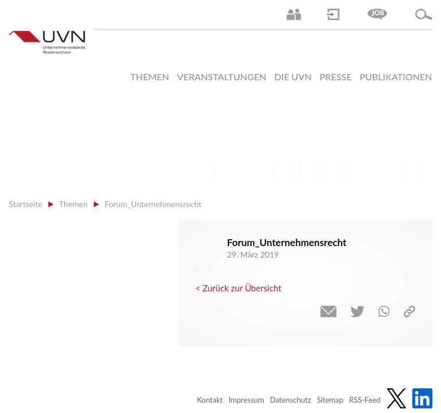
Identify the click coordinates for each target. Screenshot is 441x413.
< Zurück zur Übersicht (238, 288)
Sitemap (330, 399)
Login (333, 14)
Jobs (377, 14)
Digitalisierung (334, 171)
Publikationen (395, 76)
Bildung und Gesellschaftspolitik (257, 171)
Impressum (246, 399)
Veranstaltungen (221, 76)
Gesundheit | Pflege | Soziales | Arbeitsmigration (412, 171)
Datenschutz (290, 399)
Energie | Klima (360, 171)
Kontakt (210, 399)
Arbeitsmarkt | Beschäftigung (231, 171)
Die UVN (293, 76)
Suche (423, 14)
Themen (149, 76)
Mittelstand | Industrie (309, 171)
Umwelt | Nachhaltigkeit (386, 171)
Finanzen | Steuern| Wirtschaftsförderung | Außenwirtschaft (283, 171)
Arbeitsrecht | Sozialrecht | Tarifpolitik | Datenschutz (205, 171)
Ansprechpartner (294, 14)
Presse (336, 76)
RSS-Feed (365, 399)
